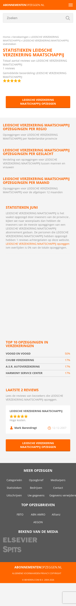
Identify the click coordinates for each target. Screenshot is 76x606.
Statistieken (14, 488)
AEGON (38, 522)
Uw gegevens (36, 495)
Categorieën (14, 480)
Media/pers (58, 480)
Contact (58, 488)
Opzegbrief (36, 480)
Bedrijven (36, 488)
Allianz (56, 514)
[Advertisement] (36, 293)
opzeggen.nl (23, 5)
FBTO (20, 514)
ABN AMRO (38, 514)
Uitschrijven (14, 495)
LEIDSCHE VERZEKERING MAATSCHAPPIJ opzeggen (38, 101)
